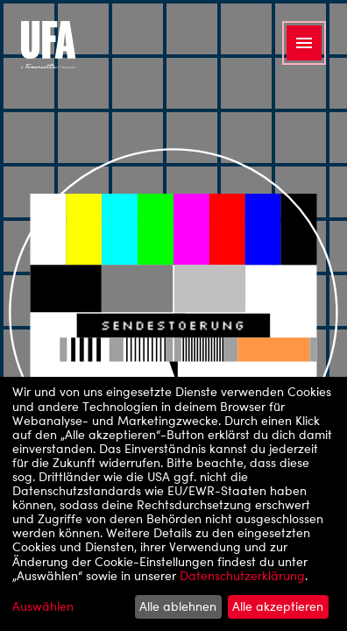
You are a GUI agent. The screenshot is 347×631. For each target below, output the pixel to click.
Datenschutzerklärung (242, 575)
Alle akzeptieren (277, 606)
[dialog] (173, 504)
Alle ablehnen (177, 606)
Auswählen (43, 606)
